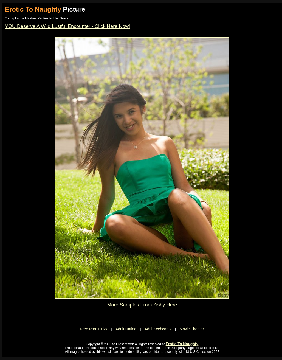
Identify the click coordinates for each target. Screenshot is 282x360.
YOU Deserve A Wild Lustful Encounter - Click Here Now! (67, 26)
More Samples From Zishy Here (142, 305)
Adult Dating (125, 329)
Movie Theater (192, 329)
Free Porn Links (93, 329)
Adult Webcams (158, 329)
